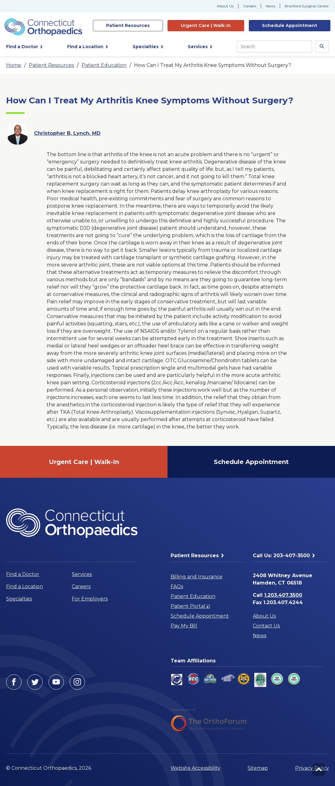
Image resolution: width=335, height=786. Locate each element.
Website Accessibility (195, 768)
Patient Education (104, 65)
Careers (249, 6)
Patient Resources (51, 65)
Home (13, 65)
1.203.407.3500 (283, 595)
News (270, 6)
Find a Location (24, 586)
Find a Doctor (22, 574)
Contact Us (266, 626)
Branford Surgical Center (307, 6)
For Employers (90, 599)
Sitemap (258, 768)
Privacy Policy (312, 768)
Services (82, 574)
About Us (225, 6)
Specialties (19, 599)
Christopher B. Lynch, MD (67, 133)
